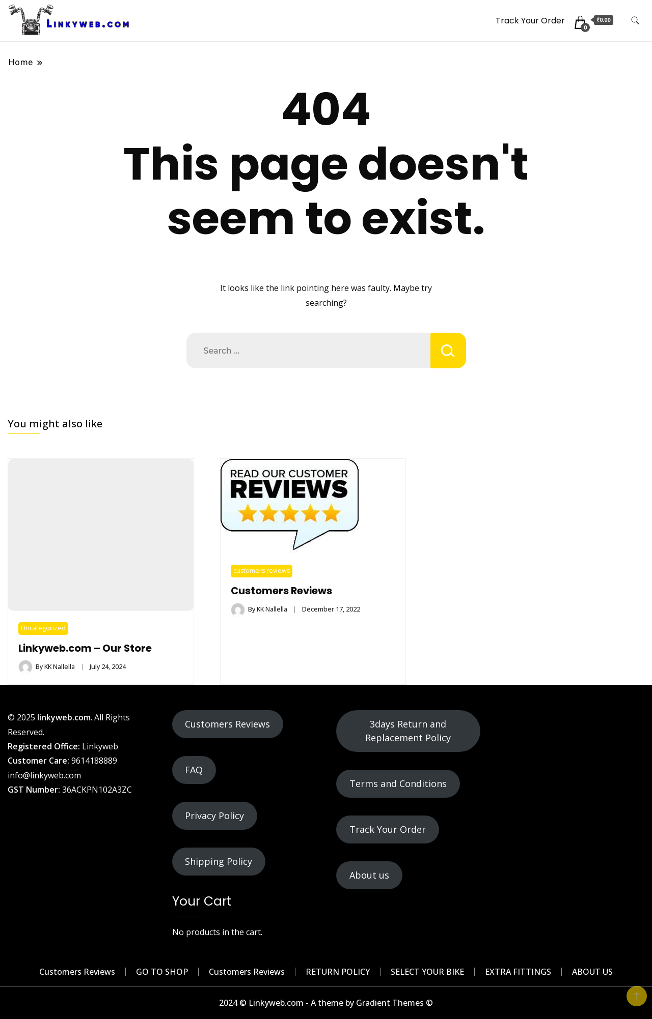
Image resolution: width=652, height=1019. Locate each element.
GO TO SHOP (162, 971)
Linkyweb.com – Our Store (85, 648)
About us (369, 875)
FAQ (194, 770)
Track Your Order (530, 20)
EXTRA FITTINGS (518, 971)
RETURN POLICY (338, 971)
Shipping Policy (218, 861)
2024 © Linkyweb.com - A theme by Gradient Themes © (326, 1002)
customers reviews (261, 570)
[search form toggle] (635, 20)
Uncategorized (43, 628)
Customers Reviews (281, 591)
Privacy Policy (214, 815)
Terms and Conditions (398, 783)
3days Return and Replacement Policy (408, 731)
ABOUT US (592, 971)
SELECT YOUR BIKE (427, 971)
